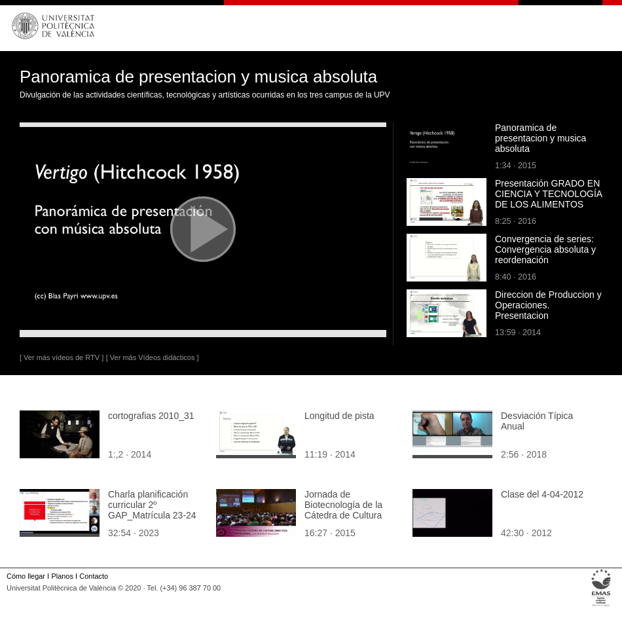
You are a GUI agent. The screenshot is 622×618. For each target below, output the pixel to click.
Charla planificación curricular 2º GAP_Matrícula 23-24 (152, 504)
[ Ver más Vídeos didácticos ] (152, 357)
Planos (62, 576)
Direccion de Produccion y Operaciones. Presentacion (548, 305)
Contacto (93, 576)
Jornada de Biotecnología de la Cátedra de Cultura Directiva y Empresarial (351, 510)
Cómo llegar (26, 576)
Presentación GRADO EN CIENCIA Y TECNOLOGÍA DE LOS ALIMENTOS (548, 193)
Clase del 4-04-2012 (542, 494)
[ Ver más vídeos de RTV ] (61, 357)
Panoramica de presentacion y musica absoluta (540, 138)
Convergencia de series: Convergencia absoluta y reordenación (545, 249)
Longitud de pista (339, 415)
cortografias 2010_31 (151, 415)
